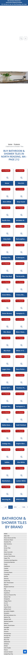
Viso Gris (21, 183)
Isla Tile (7, 605)
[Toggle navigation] (25, 38)
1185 (23, 507)
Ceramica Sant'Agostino (12, 560)
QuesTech (8, 637)
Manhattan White (7, 481)
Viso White (21, 462)
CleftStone (8, 566)
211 (6, 507)
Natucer (7, 623)
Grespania (8, 599)
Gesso (7, 183)
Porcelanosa (9, 633)
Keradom (8, 613)
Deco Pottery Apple (21, 369)
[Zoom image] (7, 177)
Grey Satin (7, 239)
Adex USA (8, 536)
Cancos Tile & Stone (11, 556)
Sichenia (7, 644)
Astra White (7, 202)
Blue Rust (7, 351)
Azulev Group (9, 554)
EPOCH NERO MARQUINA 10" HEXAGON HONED (21, 499)
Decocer (8, 578)
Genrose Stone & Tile (11, 595)
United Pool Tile (9, 654)
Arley (7, 546)
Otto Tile (8, 629)
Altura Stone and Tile (11, 538)
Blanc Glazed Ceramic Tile (21, 332)
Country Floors (10, 572)
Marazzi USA (9, 619)
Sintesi (7, 646)
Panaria (7, 631)
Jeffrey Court (9, 609)
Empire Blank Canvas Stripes (21, 444)
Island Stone (9, 607)
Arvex (7, 550)
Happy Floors (9, 601)
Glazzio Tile (9, 597)
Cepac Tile (8, 558)
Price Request (6, 170)
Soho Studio (9, 648)
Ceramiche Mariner (11, 562)
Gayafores (8, 593)
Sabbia (7, 462)
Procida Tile (9, 635)
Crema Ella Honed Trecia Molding (21, 295)
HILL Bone (7, 332)
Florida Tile (8, 591)
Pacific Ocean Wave (7, 220)
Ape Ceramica (9, 544)
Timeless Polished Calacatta (21, 388)
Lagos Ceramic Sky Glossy (7, 369)
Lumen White (21, 481)
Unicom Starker (10, 652)
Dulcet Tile (8, 580)
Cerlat (7, 564)
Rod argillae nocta (21, 239)
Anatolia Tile (9, 542)
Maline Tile (9, 617)
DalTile (7, 576)
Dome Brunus (7, 313)
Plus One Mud (7, 276)
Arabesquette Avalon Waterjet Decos (21, 258)
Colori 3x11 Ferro (7, 388)
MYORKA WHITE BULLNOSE (21, 220)
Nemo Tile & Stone (10, 625)
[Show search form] (21, 38)
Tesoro (7, 650)
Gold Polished (21, 425)
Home (10, 144)
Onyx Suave (21, 202)
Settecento (8, 641)
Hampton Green (21, 313)
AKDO (7, 534)
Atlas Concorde (9, 552)
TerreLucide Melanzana (21, 276)
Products (17, 144)
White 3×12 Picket (21, 351)
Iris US (7, 603)
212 (10, 507)
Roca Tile (8, 639)
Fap (6, 589)
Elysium (8, 584)
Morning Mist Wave (7, 499)
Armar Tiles (8, 548)
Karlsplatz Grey (21, 406)
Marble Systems (10, 621)
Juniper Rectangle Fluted (7, 406)
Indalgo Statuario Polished (7, 444)
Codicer (7, 568)
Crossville (8, 574)
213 (15, 507)
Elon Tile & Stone (10, 582)
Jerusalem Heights (10, 611)
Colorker (8, 570)
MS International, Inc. (11, 615)
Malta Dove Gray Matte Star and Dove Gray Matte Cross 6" (7, 425)
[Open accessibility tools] (25, 652)
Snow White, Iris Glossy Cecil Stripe (7, 295)
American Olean (10, 540)
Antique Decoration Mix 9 (7, 258)
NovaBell (8, 627)
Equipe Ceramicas (10, 586)
